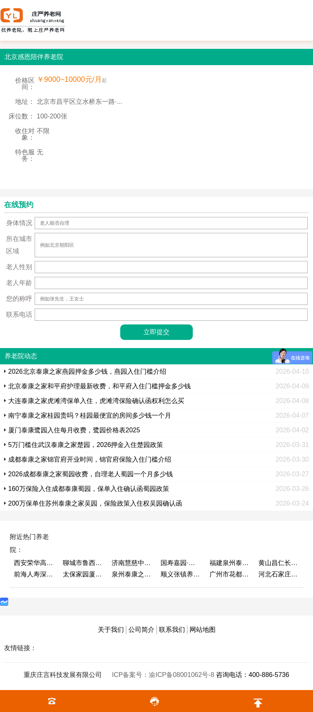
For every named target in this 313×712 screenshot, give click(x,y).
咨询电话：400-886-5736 (252, 674)
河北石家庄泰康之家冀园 (278, 574)
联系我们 (172, 629)
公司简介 (141, 629)
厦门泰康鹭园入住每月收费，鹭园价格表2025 (74, 430)
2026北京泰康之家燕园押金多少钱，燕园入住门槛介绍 (87, 371)
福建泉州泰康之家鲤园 (229, 562)
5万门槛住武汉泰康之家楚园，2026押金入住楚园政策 (85, 444)
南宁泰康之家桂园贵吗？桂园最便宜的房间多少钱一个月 (89, 415)
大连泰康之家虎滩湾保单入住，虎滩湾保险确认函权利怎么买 (96, 400)
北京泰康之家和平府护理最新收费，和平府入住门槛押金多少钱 (99, 386)
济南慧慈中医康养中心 (132, 562)
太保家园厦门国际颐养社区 (83, 574)
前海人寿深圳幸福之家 (34, 574)
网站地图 (203, 629)
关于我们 (111, 629)
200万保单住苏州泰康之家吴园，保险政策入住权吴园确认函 (95, 503)
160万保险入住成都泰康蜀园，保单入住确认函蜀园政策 (88, 488)
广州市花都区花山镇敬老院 (229, 574)
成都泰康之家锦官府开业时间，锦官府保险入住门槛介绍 (89, 459)
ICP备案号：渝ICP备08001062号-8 (164, 674)
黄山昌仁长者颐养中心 (278, 562)
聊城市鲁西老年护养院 (83, 562)
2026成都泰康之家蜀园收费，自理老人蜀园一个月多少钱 (90, 474)
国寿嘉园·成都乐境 (181, 562)
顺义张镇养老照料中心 (181, 574)
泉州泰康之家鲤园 (132, 574)
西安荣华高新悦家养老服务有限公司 (34, 562)
